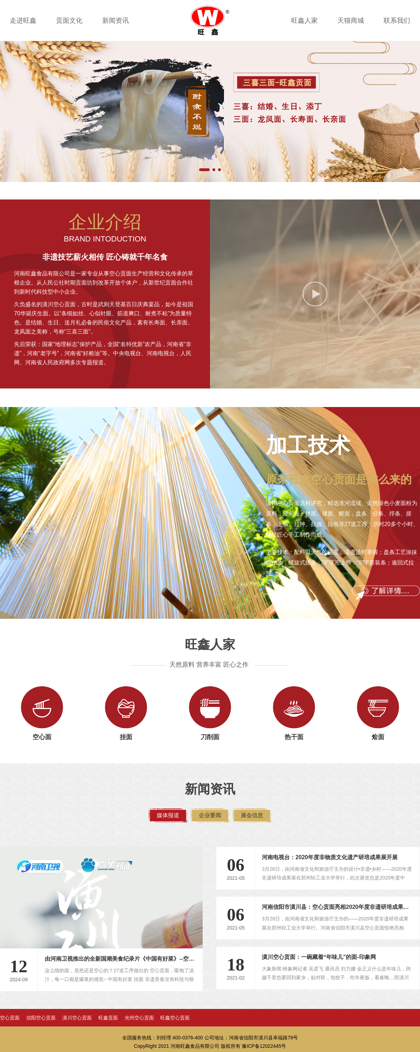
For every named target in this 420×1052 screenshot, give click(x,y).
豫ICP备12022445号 (263, 1046)
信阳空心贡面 (41, 1018)
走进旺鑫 (23, 20)
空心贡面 (10, 1018)
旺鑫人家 (304, 20)
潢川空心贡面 (77, 1018)
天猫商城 (350, 20)
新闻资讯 (115, 20)
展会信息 (252, 815)
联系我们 (397, 20)
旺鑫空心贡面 (175, 1018)
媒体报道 (168, 815)
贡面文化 (69, 20)
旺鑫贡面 (108, 1018)
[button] (204, 169)
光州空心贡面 (139, 1018)
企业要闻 (210, 815)
